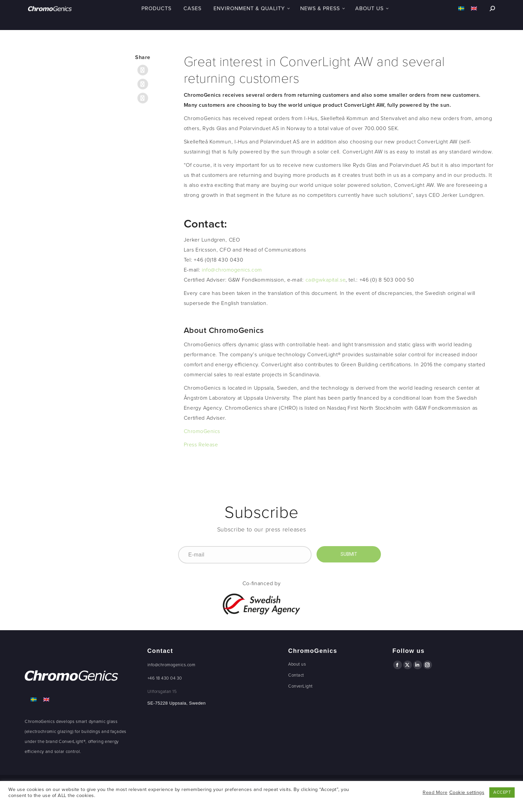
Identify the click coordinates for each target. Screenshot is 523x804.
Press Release (201, 444)
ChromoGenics (202, 431)
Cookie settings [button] (467, 792)
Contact (296, 675)
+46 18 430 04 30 (164, 678)
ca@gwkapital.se (326, 280)
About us (297, 664)
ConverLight (300, 686)
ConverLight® (72, 741)
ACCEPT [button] (502, 792)
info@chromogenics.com (232, 270)
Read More (435, 792)
